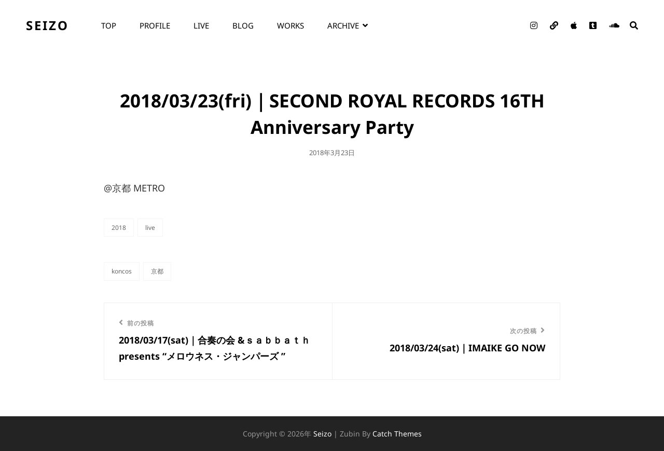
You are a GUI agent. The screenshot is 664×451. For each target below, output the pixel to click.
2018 (119, 227)
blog (243, 25)
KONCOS (122, 271)
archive (343, 25)
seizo (47, 25)
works (290, 25)
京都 (157, 271)
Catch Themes (397, 434)
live (201, 25)
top (108, 25)
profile (155, 25)
